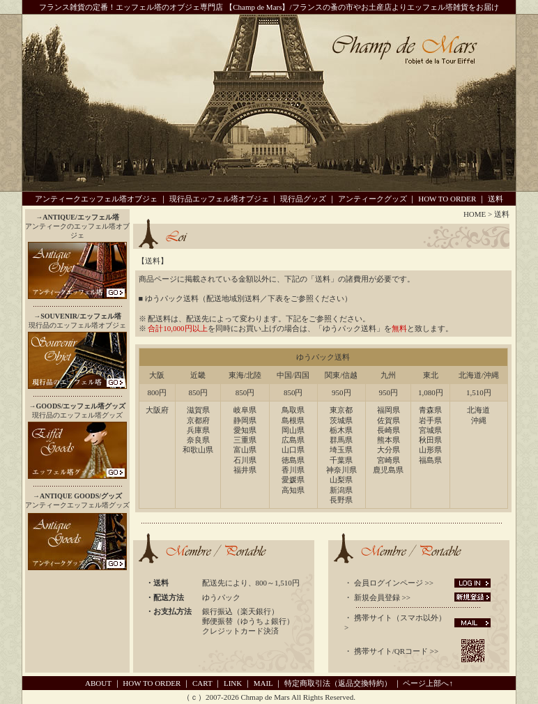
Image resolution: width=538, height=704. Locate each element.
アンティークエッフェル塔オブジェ (96, 198)
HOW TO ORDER (447, 198)
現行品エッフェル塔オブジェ (219, 198)
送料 (495, 198)
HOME (474, 214)
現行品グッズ (303, 198)
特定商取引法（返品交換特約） (338, 683)
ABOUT (98, 683)
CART (202, 683)
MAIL (263, 683)
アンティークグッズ (372, 198)
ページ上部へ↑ (428, 683)
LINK (233, 683)
